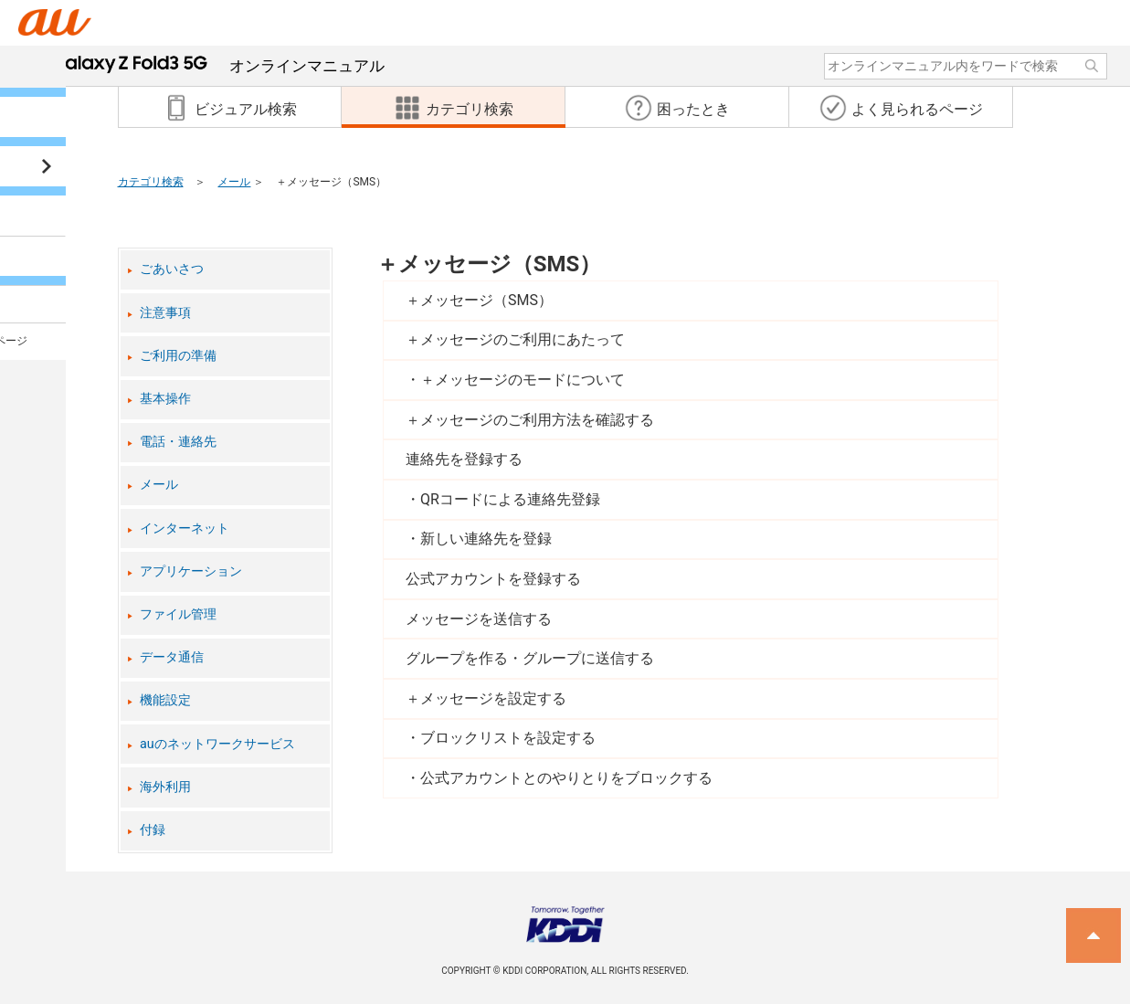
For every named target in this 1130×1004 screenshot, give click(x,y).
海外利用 (165, 787)
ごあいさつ (172, 269)
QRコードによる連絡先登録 (510, 499)
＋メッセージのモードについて (522, 379)
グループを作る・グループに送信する (530, 658)
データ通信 (172, 657)
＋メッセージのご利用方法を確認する (530, 419)
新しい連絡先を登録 (486, 538)
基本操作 (165, 399)
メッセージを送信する (479, 619)
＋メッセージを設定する (486, 698)
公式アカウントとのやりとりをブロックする (566, 778)
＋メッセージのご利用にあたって (515, 339)
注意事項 (165, 313)
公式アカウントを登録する (493, 578)
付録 (152, 830)
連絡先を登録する (464, 459)
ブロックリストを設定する (508, 737)
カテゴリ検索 (151, 181)
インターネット (184, 528)
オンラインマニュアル (218, 66)
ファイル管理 (178, 614)
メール (233, 181)
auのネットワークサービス (217, 744)
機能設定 (165, 700)
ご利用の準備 (178, 356)
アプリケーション (191, 571)
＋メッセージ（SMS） (489, 264)
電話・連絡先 (178, 441)
